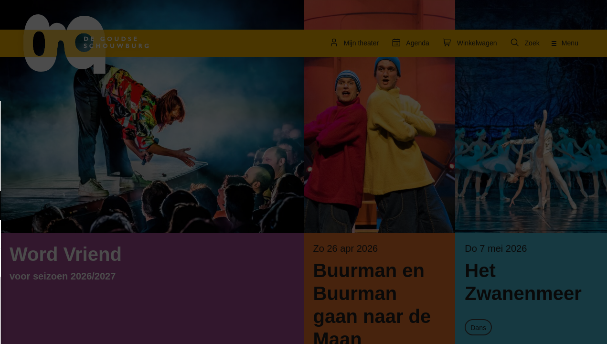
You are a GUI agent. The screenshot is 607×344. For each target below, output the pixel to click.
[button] (72, 205)
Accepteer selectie (81, 326)
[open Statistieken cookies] (147, 263)
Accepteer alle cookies (81, 298)
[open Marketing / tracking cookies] (147, 235)
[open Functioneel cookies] (147, 206)
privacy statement (43, 174)
